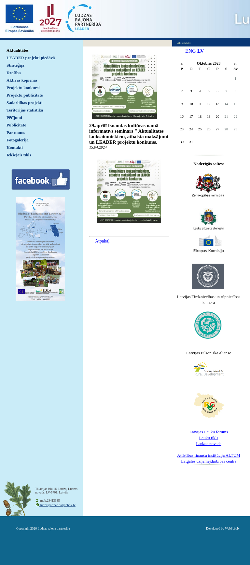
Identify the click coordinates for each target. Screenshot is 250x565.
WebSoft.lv (232, 528)
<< (181, 64)
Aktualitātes (18, 50)
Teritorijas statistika (25, 110)
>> (235, 64)
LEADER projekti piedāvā (31, 57)
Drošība (14, 72)
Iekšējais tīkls (19, 154)
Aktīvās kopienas (22, 80)
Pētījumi (14, 117)
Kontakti (15, 147)
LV (200, 51)
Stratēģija (15, 65)
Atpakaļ (102, 241)
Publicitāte (16, 125)
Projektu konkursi (23, 87)
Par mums (16, 132)
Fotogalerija (18, 140)
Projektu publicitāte (25, 95)
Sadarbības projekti (25, 102)
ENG (190, 51)
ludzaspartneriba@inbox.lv (57, 505)
